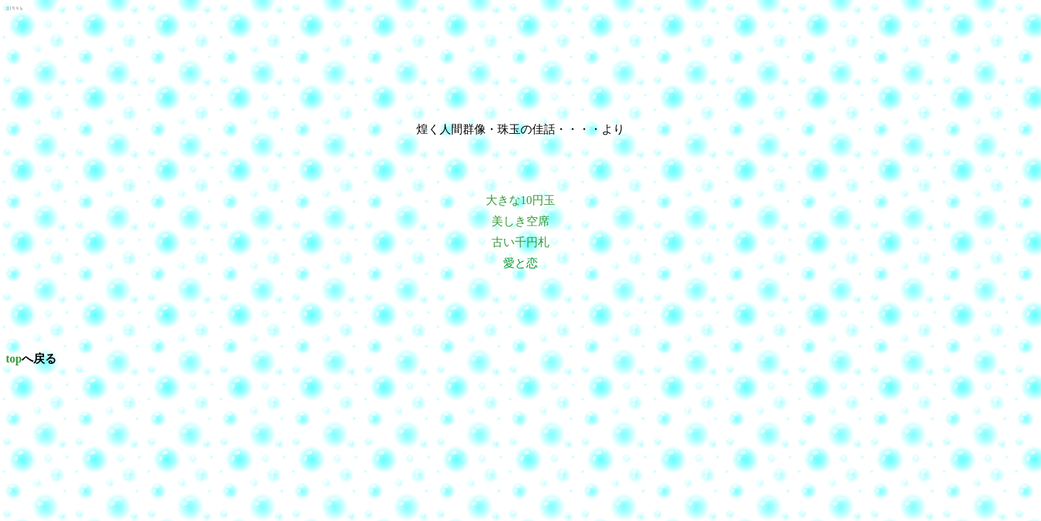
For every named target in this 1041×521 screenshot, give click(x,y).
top (14, 358)
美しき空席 (520, 221)
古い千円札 (520, 242)
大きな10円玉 (520, 200)
